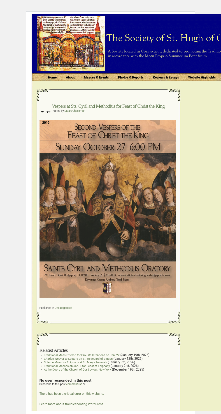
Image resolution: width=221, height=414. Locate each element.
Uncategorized (63, 307)
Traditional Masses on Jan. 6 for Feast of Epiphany (77, 366)
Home (52, 77)
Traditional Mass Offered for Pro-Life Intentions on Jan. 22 (82, 355)
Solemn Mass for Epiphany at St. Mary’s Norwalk (75, 362)
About (70, 77)
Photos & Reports (131, 77)
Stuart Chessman (74, 110)
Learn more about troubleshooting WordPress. (72, 404)
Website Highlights (202, 77)
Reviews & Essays (166, 77)
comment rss (74, 384)
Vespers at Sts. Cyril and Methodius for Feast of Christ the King (108, 106)
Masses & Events (96, 77)
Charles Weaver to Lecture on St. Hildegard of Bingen (78, 358)
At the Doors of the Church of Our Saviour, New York (77, 369)
